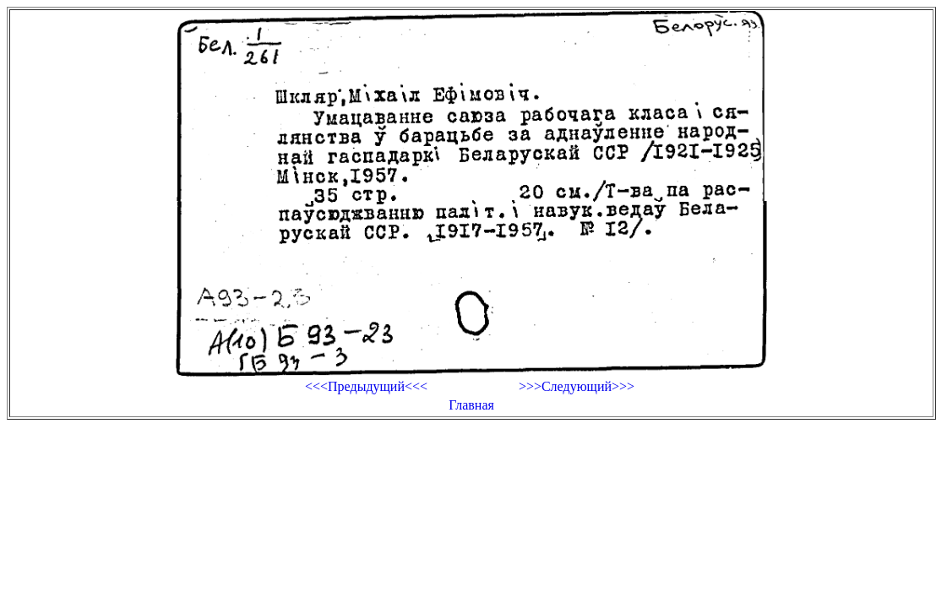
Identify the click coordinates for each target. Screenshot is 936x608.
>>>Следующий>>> (576, 386)
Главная (471, 405)
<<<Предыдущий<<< (366, 386)
